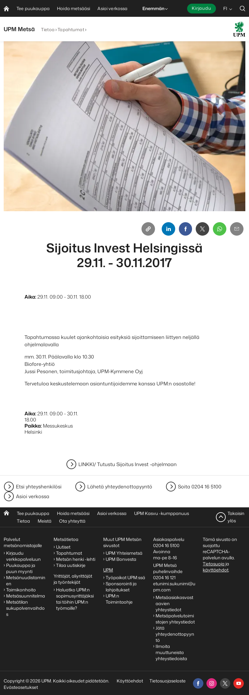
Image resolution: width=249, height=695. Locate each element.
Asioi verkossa (32, 496)
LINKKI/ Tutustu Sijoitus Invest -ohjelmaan (127, 464)
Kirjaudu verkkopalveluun (23, 556)
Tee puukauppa (33, 513)
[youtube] (238, 683)
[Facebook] (185, 229)
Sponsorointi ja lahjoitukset (121, 586)
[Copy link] (148, 229)
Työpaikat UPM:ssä (125, 577)
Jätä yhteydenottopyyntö (175, 634)
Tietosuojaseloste (167, 681)
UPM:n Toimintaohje (119, 599)
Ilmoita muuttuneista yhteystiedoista (171, 652)
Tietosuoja (213, 564)
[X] (202, 229)
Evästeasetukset (21, 687)
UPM (108, 570)
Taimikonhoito (21, 590)
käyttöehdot (215, 570)
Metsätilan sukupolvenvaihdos (25, 608)
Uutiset (63, 547)
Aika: (30, 296)
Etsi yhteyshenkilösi (39, 486)
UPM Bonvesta (121, 559)
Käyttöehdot (130, 681)
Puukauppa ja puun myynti (20, 568)
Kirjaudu (201, 8)
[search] (242, 8)
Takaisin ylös (236, 517)
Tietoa (48, 29)
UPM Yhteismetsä (124, 553)
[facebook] (198, 683)
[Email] (236, 229)
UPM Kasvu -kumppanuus (161, 513)
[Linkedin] (168, 229)
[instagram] (211, 683)
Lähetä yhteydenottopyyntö (119, 486)
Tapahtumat (71, 29)
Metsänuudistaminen (25, 580)
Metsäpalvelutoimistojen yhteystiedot (175, 618)
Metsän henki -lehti (75, 559)
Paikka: (33, 425)
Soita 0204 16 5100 (199, 486)
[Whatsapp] (219, 229)
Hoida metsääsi (73, 513)
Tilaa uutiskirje (70, 565)
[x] (225, 683)
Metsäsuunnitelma (25, 596)
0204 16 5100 (166, 545)
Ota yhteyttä (72, 521)
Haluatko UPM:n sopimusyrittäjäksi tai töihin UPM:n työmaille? (75, 599)
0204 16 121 (164, 577)
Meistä (44, 521)
